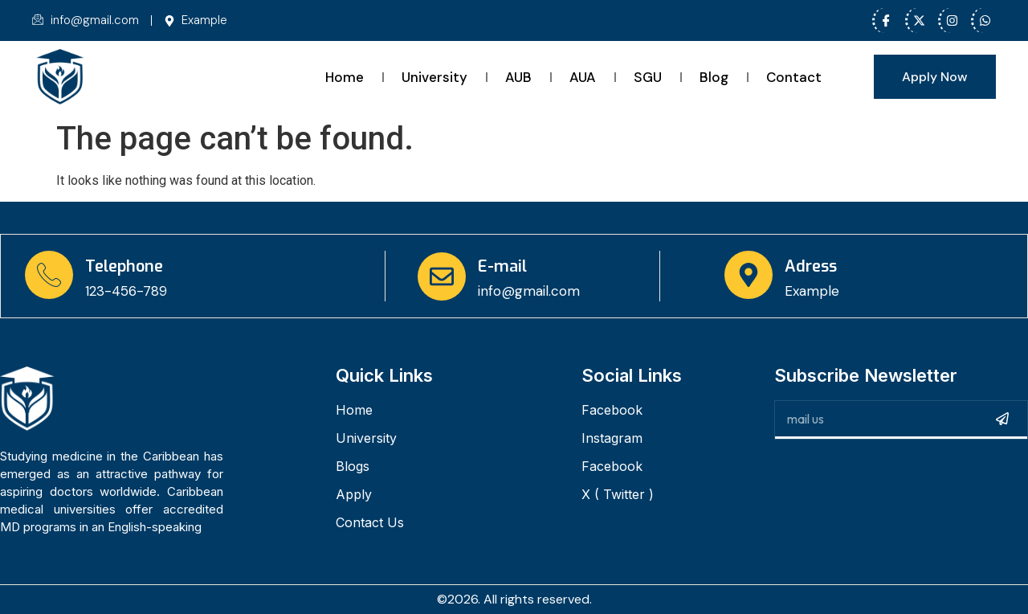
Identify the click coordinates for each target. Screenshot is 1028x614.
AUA (582, 77)
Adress (811, 266)
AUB (518, 77)
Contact (794, 77)
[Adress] (748, 275)
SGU (648, 77)
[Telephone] (49, 275)
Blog (714, 77)
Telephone (124, 266)
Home (344, 77)
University (434, 77)
